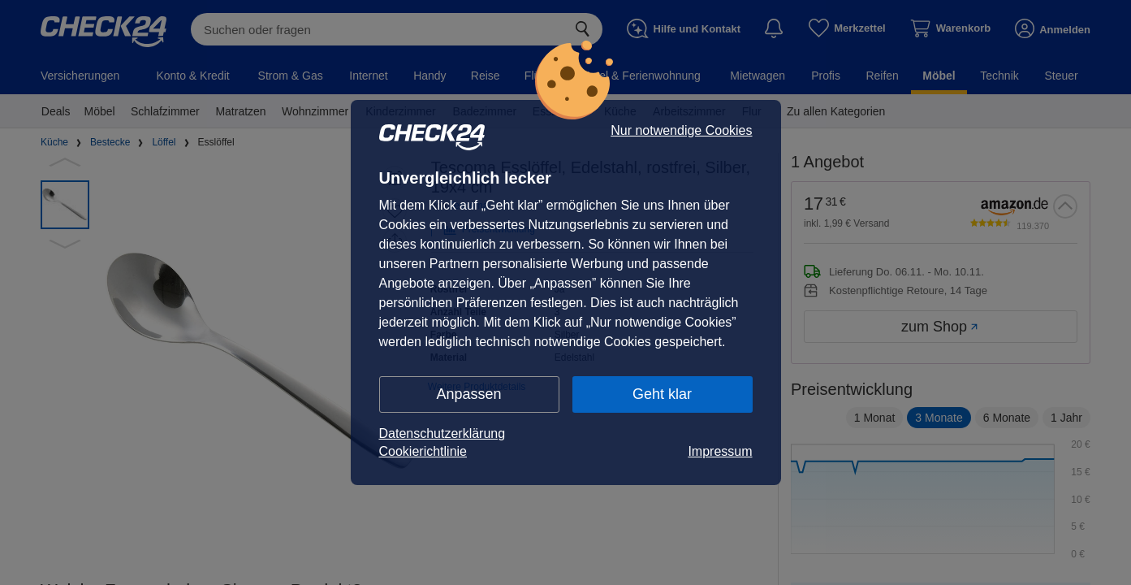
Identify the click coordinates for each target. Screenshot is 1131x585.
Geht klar (662, 394)
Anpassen (468, 394)
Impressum (720, 451)
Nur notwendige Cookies (681, 130)
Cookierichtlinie (423, 451)
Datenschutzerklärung (442, 433)
